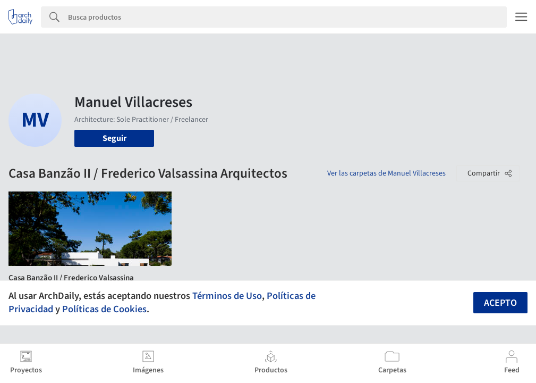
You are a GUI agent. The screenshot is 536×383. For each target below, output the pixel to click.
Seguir (114, 138)
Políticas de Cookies (104, 309)
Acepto (500, 303)
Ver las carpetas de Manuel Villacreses (386, 173)
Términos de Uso (227, 296)
